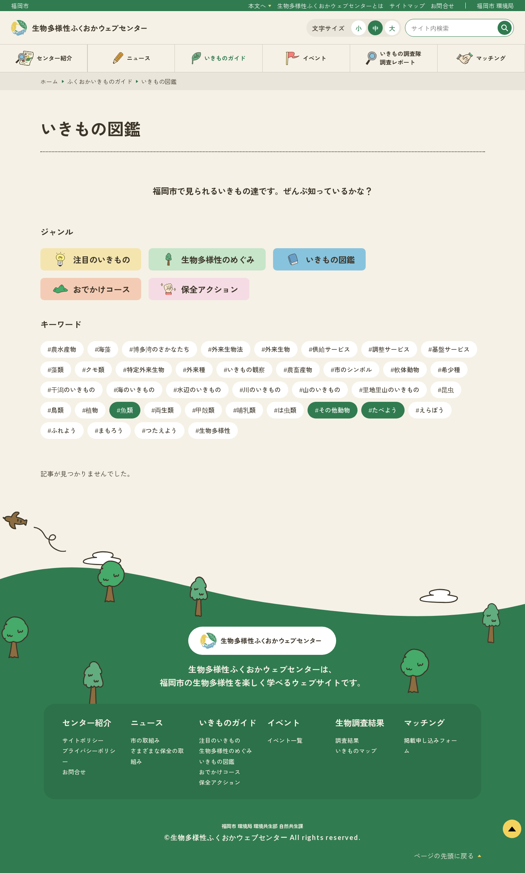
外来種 (195, 369)
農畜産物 (299, 369)
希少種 (450, 369)
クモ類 (95, 369)
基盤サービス (451, 349)
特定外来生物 (146, 369)
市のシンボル (353, 369)
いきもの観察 (246, 369)
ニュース (146, 722)
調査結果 (347, 740)
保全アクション (219, 782)
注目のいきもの (219, 740)
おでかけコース (219, 772)
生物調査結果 (359, 722)
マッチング (424, 722)
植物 (92, 409)
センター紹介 (86, 722)
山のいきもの (321, 389)
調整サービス (391, 349)
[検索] (505, 28)
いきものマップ (356, 750)
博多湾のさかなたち (161, 349)
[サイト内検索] (459, 28)
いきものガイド (227, 722)
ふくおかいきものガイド (99, 81)
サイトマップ (407, 5)
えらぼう (431, 409)
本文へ (257, 5)
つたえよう (161, 430)
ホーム (49, 81)
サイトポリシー (83, 740)
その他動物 (334, 409)
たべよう (384, 409)
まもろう (110, 430)
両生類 (164, 409)
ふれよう (63, 430)
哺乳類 (246, 409)
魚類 (126, 409)
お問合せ (442, 5)
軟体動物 (406, 369)
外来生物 (277, 349)
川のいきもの (262, 389)
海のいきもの (136, 389)
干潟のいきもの (73, 389)
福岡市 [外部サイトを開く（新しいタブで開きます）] (20, 5)
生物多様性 (214, 430)
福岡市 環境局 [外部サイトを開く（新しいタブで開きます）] (495, 5)
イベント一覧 (285, 740)
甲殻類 (205, 409)
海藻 (104, 349)
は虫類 (287, 409)
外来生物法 (227, 349)
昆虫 (447, 389)
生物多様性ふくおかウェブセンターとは (330, 5)
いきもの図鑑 (217, 761)
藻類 (57, 369)
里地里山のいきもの (391, 389)
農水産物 (63, 349)
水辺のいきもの (199, 389)
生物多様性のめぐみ (225, 750)
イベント (283, 722)
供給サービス (331, 349)
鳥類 (57, 409)
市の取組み (145, 740)
